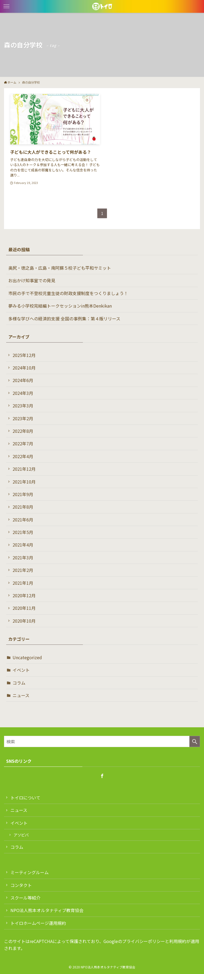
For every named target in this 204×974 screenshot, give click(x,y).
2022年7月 (23, 443)
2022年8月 (23, 431)
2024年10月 (24, 367)
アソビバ (21, 835)
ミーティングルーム (29, 872)
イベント (21, 670)
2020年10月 (24, 621)
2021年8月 (23, 507)
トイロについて (25, 797)
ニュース (21, 695)
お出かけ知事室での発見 (31, 280)
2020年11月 (24, 608)
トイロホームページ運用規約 (38, 923)
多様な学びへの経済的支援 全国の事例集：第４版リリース (64, 318)
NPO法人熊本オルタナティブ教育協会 (46, 910)
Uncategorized (27, 657)
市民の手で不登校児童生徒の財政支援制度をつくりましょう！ (68, 293)
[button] (6, 6)
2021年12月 (24, 469)
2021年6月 (23, 519)
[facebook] (102, 776)
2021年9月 (23, 494)
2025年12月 (24, 355)
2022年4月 (23, 456)
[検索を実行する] (194, 741)
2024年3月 (23, 393)
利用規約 (177, 941)
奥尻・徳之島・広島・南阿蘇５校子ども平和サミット (59, 268)
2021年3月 (23, 557)
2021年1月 (23, 583)
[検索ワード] (102, 741)
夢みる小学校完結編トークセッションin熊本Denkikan (60, 306)
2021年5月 (23, 532)
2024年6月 (23, 380)
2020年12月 (24, 595)
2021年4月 (23, 544)
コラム (19, 683)
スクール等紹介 (25, 897)
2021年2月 (23, 570)
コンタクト (21, 885)
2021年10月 (24, 481)
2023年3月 (23, 405)
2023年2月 (23, 418)
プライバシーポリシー (143, 941)
